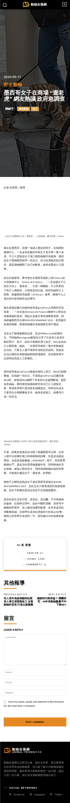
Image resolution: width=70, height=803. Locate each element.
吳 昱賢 (26, 545)
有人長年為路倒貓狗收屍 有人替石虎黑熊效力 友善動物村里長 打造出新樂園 (18, 601)
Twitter (58, 794)
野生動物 (13, 85)
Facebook (19, 794)
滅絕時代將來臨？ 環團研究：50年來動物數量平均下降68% (51, 601)
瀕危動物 (23, 109)
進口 (34, 109)
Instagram (39, 794)
